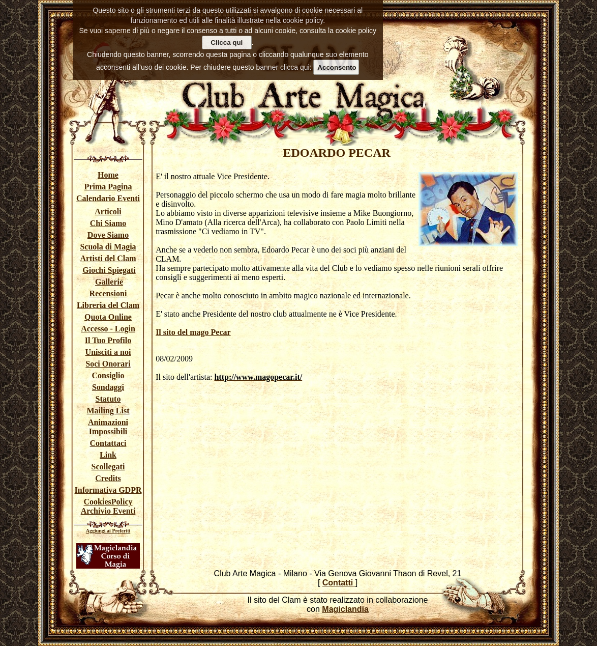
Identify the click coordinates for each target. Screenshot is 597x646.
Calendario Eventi (108, 198)
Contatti (338, 582)
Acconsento (336, 67)
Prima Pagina (108, 186)
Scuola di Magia (108, 246)
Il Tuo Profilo (108, 340)
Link (108, 455)
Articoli (108, 211)
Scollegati (108, 466)
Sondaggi (108, 387)
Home (108, 175)
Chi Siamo (108, 223)
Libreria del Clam (108, 305)
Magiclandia (345, 609)
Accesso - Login (108, 328)
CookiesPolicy (108, 501)
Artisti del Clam (108, 258)
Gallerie (109, 281)
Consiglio (108, 375)
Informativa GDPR (108, 490)
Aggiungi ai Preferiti (108, 530)
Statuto (108, 399)
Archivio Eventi (108, 511)
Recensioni (108, 293)
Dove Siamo (108, 235)
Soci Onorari (107, 363)
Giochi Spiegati (108, 270)
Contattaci (108, 443)
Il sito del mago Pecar (193, 332)
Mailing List (107, 410)
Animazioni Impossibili (108, 427)
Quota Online (108, 317)
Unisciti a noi (108, 352)
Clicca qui (227, 42)
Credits (108, 478)
